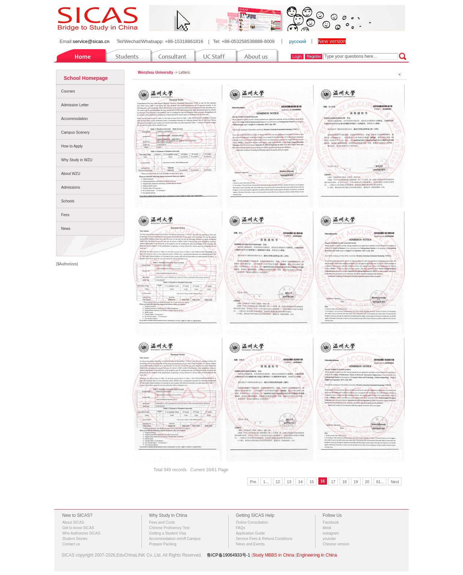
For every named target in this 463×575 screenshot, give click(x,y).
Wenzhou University (155, 72)
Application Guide (250, 533)
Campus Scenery (75, 132)
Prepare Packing (163, 544)
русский (297, 41)
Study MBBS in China (273, 555)
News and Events (250, 544)
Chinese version (336, 544)
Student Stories (75, 539)
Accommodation (74, 119)
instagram (331, 533)
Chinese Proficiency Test (169, 528)
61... (380, 482)
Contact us (71, 544)
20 (367, 482)
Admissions (70, 187)
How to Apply (72, 146)
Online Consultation (252, 522)
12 (278, 482)
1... (265, 482)
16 (322, 481)
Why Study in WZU (76, 160)
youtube (329, 539)
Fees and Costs (162, 522)
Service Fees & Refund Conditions (264, 539)
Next (395, 482)
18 (344, 482)
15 (311, 482)
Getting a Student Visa (167, 533)
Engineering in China (317, 555)
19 (355, 482)
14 (300, 482)
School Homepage (86, 78)
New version (332, 41)
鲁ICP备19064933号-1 (228, 555)
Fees (65, 215)
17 (333, 482)
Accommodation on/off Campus (175, 539)
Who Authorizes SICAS (81, 533)
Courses (68, 91)
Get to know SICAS (78, 528)
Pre (253, 482)
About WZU (70, 174)
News (66, 229)
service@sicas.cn (91, 41)
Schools (67, 201)
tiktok (327, 528)
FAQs (240, 528)
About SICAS (73, 522)
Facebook (331, 522)
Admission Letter (75, 105)
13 (289, 482)
